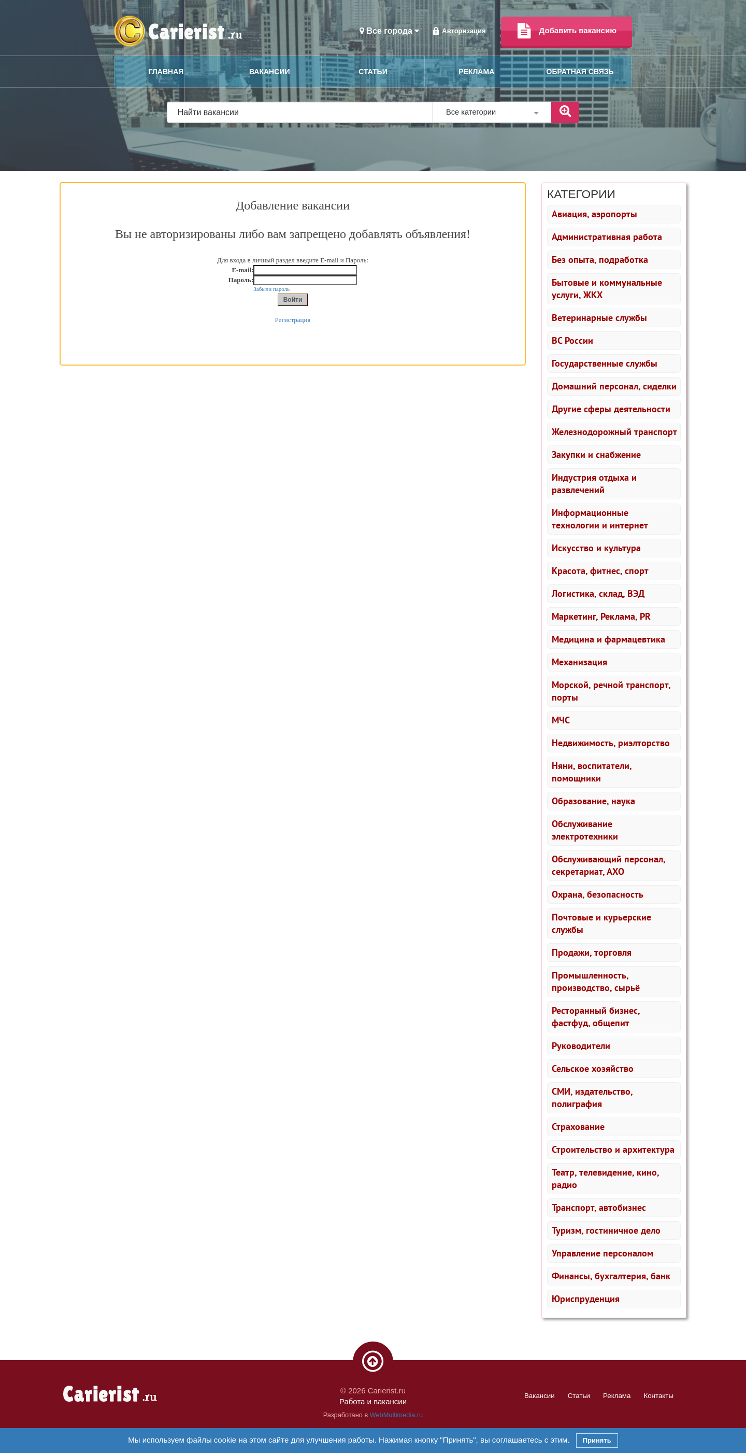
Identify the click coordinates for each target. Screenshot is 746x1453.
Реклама (476, 71)
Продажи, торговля (592, 952)
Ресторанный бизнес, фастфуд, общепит (596, 1016)
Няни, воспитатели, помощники (592, 772)
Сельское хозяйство (593, 1068)
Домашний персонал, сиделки (614, 386)
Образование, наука (593, 801)
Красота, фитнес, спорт (600, 571)
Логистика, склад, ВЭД (598, 593)
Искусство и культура (596, 548)
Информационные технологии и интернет (600, 519)
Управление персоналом (602, 1253)
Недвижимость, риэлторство (611, 743)
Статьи (373, 71)
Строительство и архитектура (613, 1149)
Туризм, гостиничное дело (606, 1230)
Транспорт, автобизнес (599, 1207)
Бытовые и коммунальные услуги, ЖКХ (607, 288)
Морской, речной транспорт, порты (611, 691)
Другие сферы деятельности (611, 409)
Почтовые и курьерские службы (601, 923)
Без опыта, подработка (600, 260)
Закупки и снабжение (596, 454)
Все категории (492, 112)
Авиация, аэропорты (594, 214)
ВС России (572, 340)
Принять (597, 1440)
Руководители (581, 1046)
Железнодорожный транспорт (614, 432)
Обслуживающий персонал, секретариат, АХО (609, 865)
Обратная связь (580, 71)
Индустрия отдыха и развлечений (594, 483)
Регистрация (293, 320)
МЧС (561, 720)
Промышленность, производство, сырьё (596, 981)
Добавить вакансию (566, 31)
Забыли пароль (271, 289)
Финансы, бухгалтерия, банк (611, 1276)
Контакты (658, 1396)
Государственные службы (604, 363)
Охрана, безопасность (597, 894)
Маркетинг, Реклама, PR (601, 616)
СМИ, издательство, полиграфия (592, 1097)
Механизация (579, 662)
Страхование (578, 1127)
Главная (165, 71)
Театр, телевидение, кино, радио (605, 1178)
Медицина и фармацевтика (608, 639)
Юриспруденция (586, 1299)
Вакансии (269, 71)
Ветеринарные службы (599, 318)
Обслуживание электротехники (585, 830)
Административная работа (607, 237)
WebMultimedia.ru (396, 1415)
